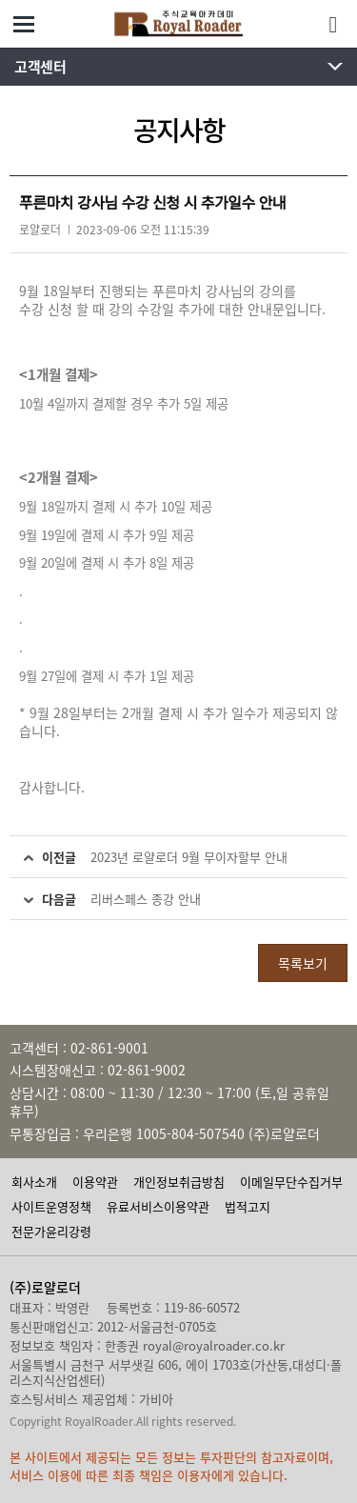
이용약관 (95, 1181)
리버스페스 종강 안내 (145, 899)
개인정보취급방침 (179, 1181)
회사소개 (34, 1181)
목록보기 (302, 962)
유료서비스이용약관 (158, 1206)
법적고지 (247, 1206)
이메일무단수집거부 (291, 1181)
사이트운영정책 (51, 1206)
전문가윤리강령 (51, 1231)
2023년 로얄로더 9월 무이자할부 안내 (189, 857)
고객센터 (40, 66)
